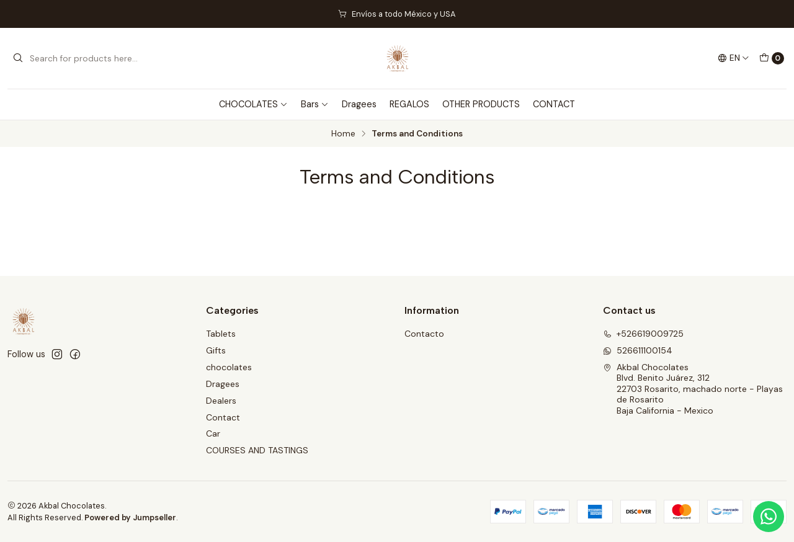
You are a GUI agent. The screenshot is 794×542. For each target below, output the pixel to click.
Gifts (216, 350)
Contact (223, 417)
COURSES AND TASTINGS (257, 450)
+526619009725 (643, 333)
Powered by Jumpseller (130, 517)
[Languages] (733, 58)
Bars (315, 104)
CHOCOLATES (253, 104)
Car (213, 433)
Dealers (221, 400)
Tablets (221, 333)
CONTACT (554, 104)
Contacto (424, 333)
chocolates (229, 367)
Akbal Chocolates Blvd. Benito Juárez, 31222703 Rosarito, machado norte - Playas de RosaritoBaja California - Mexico (693, 389)
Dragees (359, 104)
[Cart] (772, 58)
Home (343, 134)
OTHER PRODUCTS (481, 104)
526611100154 (637, 350)
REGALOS (409, 104)
